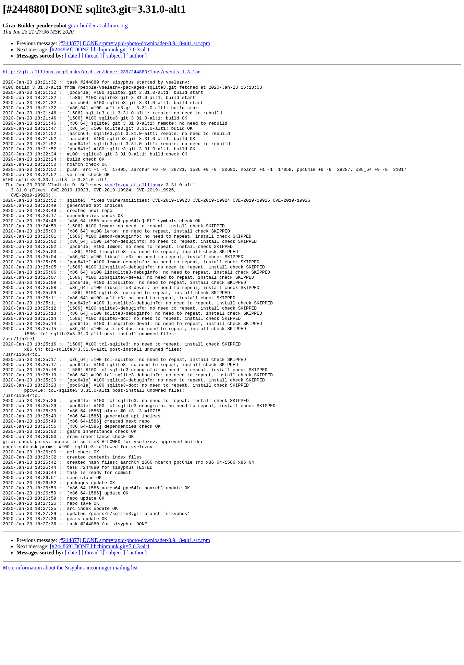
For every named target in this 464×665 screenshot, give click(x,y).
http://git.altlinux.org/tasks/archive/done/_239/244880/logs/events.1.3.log (101, 73)
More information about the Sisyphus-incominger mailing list (70, 659)
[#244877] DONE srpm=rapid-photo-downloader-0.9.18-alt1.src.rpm (134, 43)
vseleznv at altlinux (133, 208)
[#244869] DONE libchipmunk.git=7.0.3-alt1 (100, 49)
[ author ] (136, 56)
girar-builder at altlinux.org (98, 25)
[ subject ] (114, 56)
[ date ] (72, 56)
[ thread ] (92, 56)
